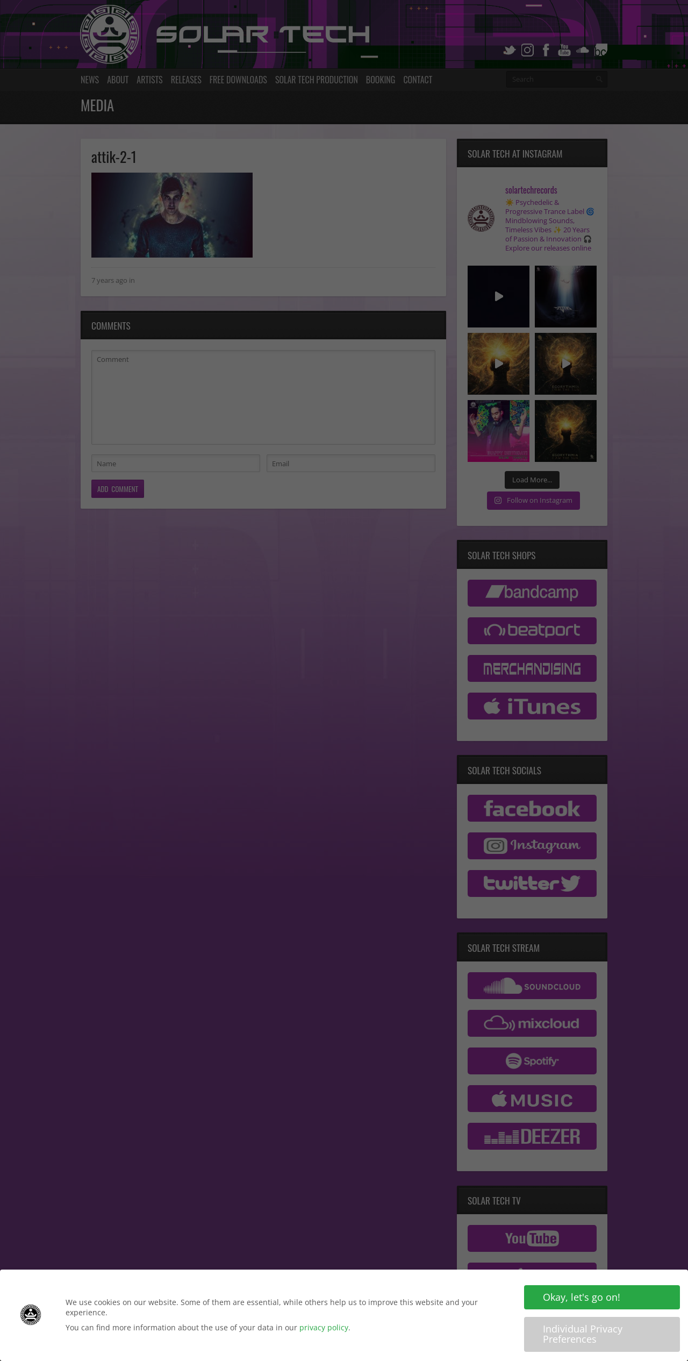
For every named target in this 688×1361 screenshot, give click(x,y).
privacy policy (323, 1328)
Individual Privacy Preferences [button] (582, 1335)
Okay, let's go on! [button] (581, 1298)
